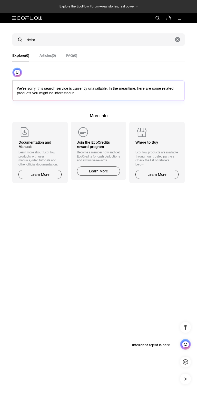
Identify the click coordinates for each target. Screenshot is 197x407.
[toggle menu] (179, 18)
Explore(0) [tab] (20, 55)
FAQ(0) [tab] (71, 55)
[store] (168, 18)
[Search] (98, 39)
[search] (157, 18)
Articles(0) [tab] (48, 55)
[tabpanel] (98, 87)
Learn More (40, 174)
